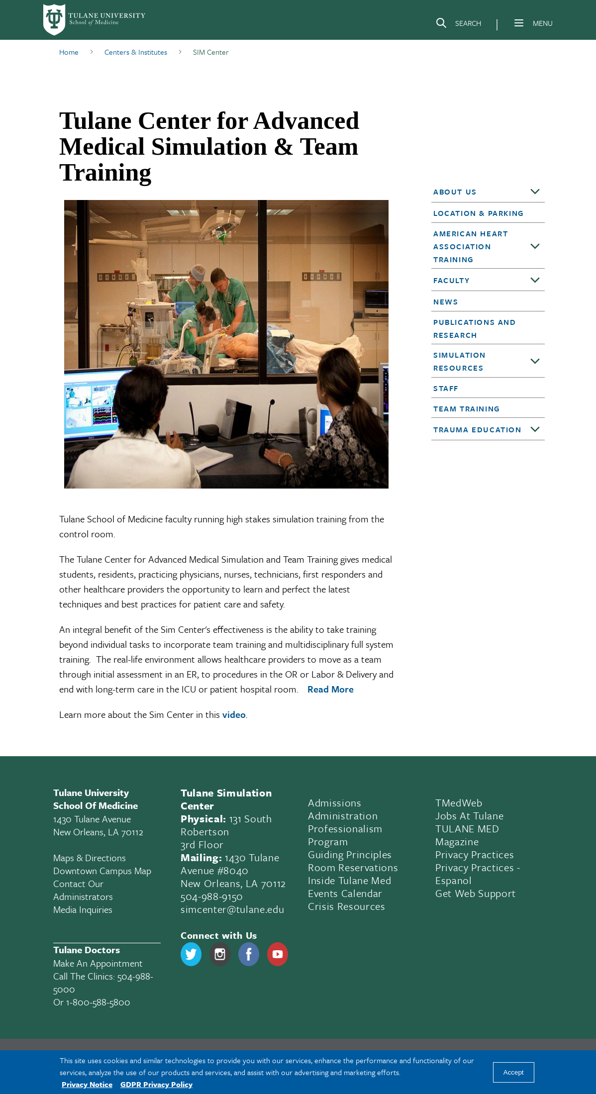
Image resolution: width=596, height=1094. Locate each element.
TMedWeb (459, 802)
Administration (343, 815)
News (445, 301)
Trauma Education (477, 429)
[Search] (458, 25)
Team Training (466, 408)
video (234, 714)
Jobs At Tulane (469, 815)
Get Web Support (475, 893)
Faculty (451, 280)
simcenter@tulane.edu (232, 908)
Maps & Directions (89, 857)
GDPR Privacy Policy (156, 1084)
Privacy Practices (474, 854)
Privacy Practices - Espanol (477, 874)
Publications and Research (474, 328)
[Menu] (519, 23)
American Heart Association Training (470, 246)
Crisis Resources (347, 905)
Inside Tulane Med (349, 880)
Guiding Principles (350, 854)
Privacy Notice (87, 1084)
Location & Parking (478, 212)
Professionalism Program (345, 835)
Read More (330, 689)
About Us (455, 191)
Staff (446, 388)
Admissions (335, 802)
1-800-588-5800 (98, 1001)
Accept (513, 1072)
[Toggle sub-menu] (535, 192)
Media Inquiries (82, 909)
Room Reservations (353, 867)
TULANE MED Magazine (467, 835)
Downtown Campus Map (102, 870)
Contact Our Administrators (83, 890)
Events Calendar (345, 893)
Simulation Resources (459, 361)
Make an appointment (98, 963)
